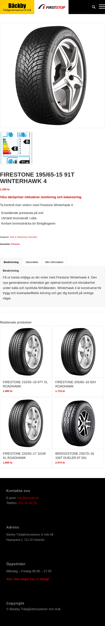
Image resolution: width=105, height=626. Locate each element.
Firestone (15, 244)
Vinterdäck (32, 237)
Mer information (54, 262)
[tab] (11, 262)
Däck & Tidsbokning (18, 237)
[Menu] (100, 7)
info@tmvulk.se (28, 498)
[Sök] (92, 7)
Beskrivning (11, 262)
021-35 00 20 (27, 503)
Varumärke (32, 262)
